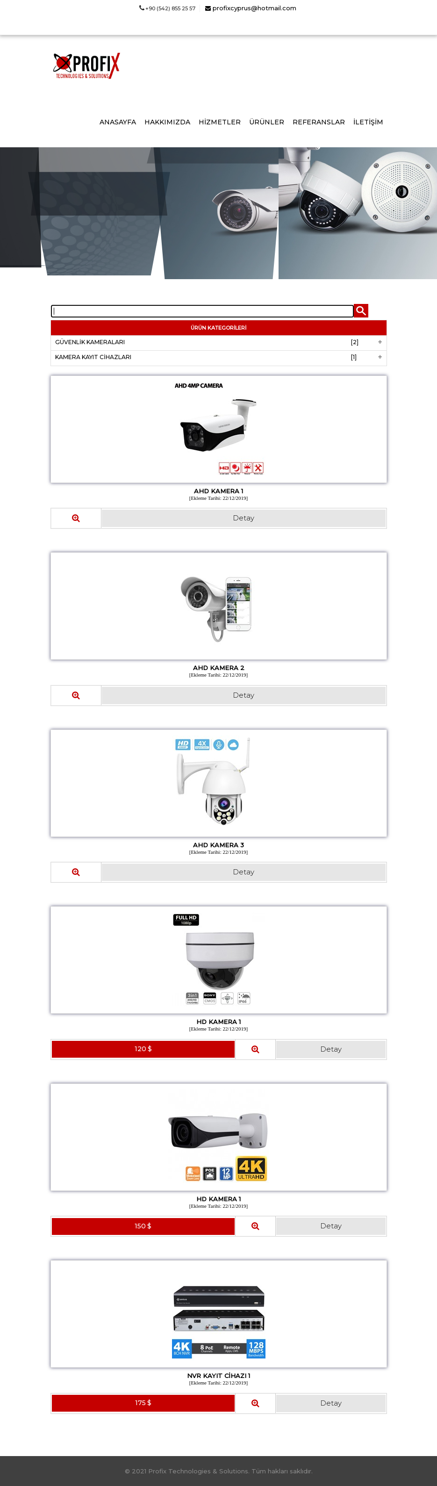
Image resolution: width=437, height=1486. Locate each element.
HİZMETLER (220, 122)
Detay (243, 517)
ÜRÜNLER (266, 122)
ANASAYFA (118, 122)
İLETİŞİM (368, 122)
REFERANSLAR (319, 122)
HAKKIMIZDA (167, 122)
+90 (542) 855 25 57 (167, 8)
